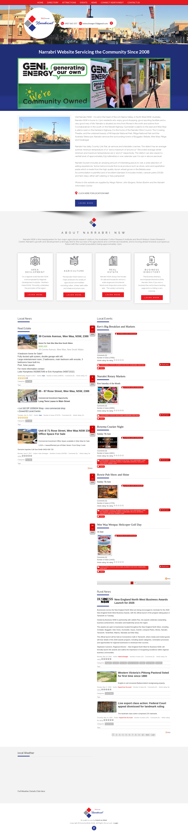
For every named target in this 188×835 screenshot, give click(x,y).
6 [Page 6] (129, 735)
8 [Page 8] (135, 735)
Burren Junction (122, 365)
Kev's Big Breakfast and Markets (116, 326)
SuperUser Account (124, 687)
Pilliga (133, 512)
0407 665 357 (71, 23)
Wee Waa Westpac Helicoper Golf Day (119, 524)
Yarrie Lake (112, 463)
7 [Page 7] (132, 735)
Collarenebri (135, 460)
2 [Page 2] (135, 583)
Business (159, 663)
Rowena (133, 462)
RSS (90, 468)
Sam (43, 375)
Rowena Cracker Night (110, 426)
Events (112, 365)
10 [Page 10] (142, 735)
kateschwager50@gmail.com (95, 23)
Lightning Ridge (115, 462)
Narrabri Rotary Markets (111, 376)
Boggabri (119, 415)
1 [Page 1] (132, 583)
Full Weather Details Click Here (31, 791)
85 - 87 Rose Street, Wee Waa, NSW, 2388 (64, 391)
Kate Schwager (130, 333)
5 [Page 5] (126, 735)
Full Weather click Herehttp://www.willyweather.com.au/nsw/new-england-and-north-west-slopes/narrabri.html (55, 795)
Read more (165, 364)
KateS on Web (101, 820)
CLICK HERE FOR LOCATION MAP (93, 193)
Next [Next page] (147, 735)
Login (116, 823)
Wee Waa (141, 365)
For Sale (28, 381)
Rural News (150, 663)
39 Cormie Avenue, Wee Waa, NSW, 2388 (64, 336)
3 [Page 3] (119, 735)
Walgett (140, 462)
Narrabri (133, 365)
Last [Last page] (152, 735)
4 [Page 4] (122, 735)
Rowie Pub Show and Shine (113, 474)
